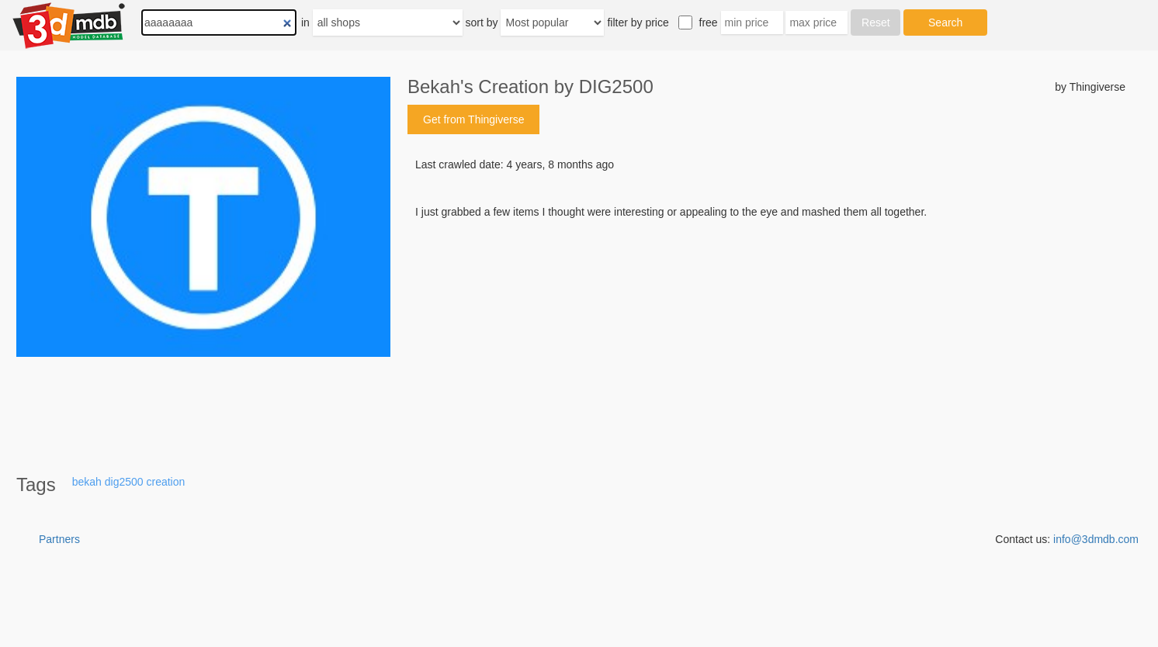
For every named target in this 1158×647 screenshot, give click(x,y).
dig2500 (124, 482)
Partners (59, 539)
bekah (87, 482)
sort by (482, 22)
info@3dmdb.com (1096, 539)
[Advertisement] (766, 337)
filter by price (637, 22)
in (305, 22)
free (708, 22)
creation (165, 482)
